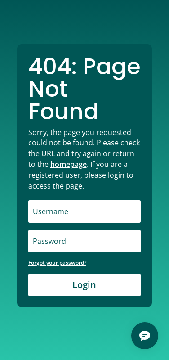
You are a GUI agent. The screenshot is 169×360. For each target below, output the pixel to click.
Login (84, 285)
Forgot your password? (57, 262)
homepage (68, 164)
